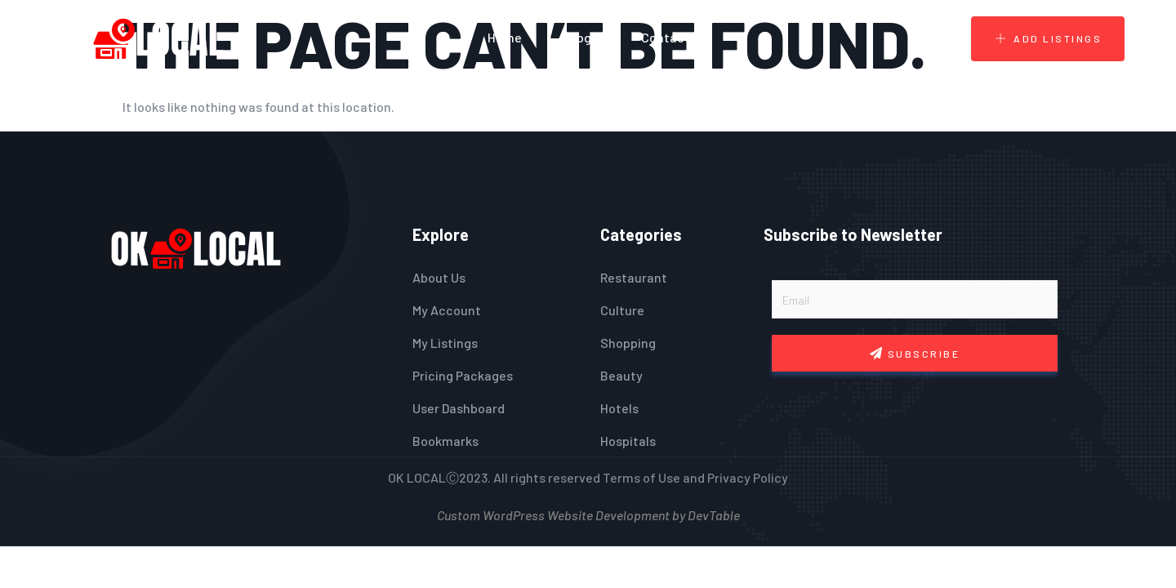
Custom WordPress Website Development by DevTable (588, 513)
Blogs (581, 37)
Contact (665, 37)
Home (505, 37)
